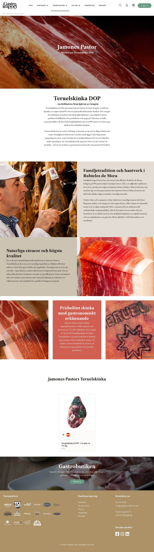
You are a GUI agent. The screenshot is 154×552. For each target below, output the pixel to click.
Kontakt (102, 5)
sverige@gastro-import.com (126, 505)
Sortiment (41, 5)
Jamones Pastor (19, 13)
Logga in (144, 5)
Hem (31, 5)
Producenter (59, 5)
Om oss (75, 5)
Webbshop (77, 482)
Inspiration (90, 5)
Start (4, 13)
